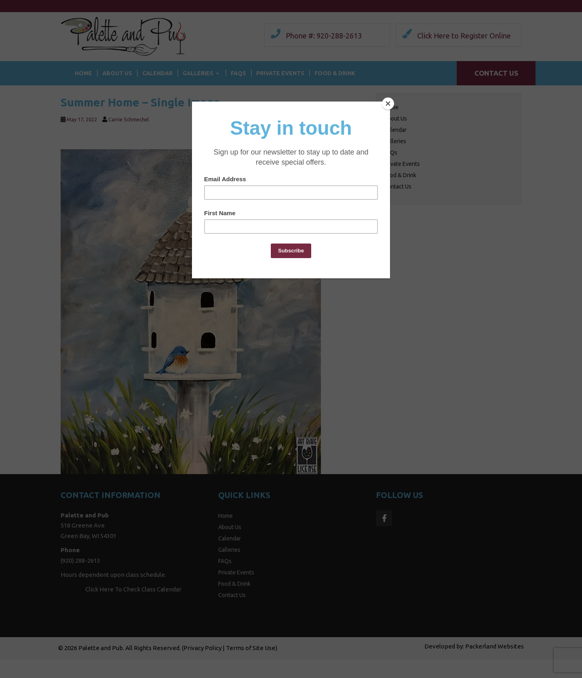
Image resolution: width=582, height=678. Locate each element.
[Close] (388, 103)
